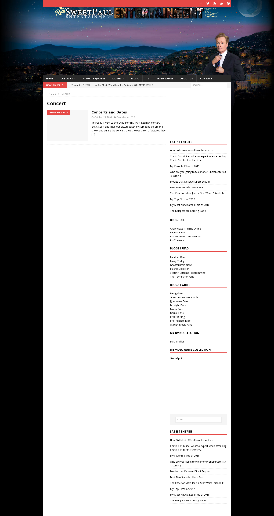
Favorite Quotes (93, 77)
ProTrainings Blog (180, 320)
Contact (206, 77)
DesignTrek (176, 292)
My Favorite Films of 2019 (185, 165)
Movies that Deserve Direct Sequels (190, 181)
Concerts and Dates (109, 111)
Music (135, 77)
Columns (67, 77)
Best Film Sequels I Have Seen (187, 186)
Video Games (165, 77)
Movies (117, 77)
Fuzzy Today (177, 260)
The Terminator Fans (182, 276)
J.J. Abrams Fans (179, 300)
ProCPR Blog (177, 316)
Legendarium (177, 232)
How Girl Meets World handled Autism (191, 150)
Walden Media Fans (181, 324)
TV (147, 77)
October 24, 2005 (103, 116)
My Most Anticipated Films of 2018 (190, 204)
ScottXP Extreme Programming (187, 272)
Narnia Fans (177, 312)
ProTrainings (177, 239)
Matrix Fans (176, 308)
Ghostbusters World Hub (184, 296)
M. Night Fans (178, 304)
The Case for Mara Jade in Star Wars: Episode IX (197, 192)
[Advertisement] (137, 45)
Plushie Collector (179, 268)
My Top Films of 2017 (182, 198)
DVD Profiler (177, 340)
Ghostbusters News (181, 264)
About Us (186, 77)
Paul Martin (123, 116)
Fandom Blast (178, 256)
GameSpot (176, 357)
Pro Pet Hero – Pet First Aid (185, 235)
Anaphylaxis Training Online (185, 228)
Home (49, 77)
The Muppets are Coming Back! (188, 210)
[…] (93, 133)
